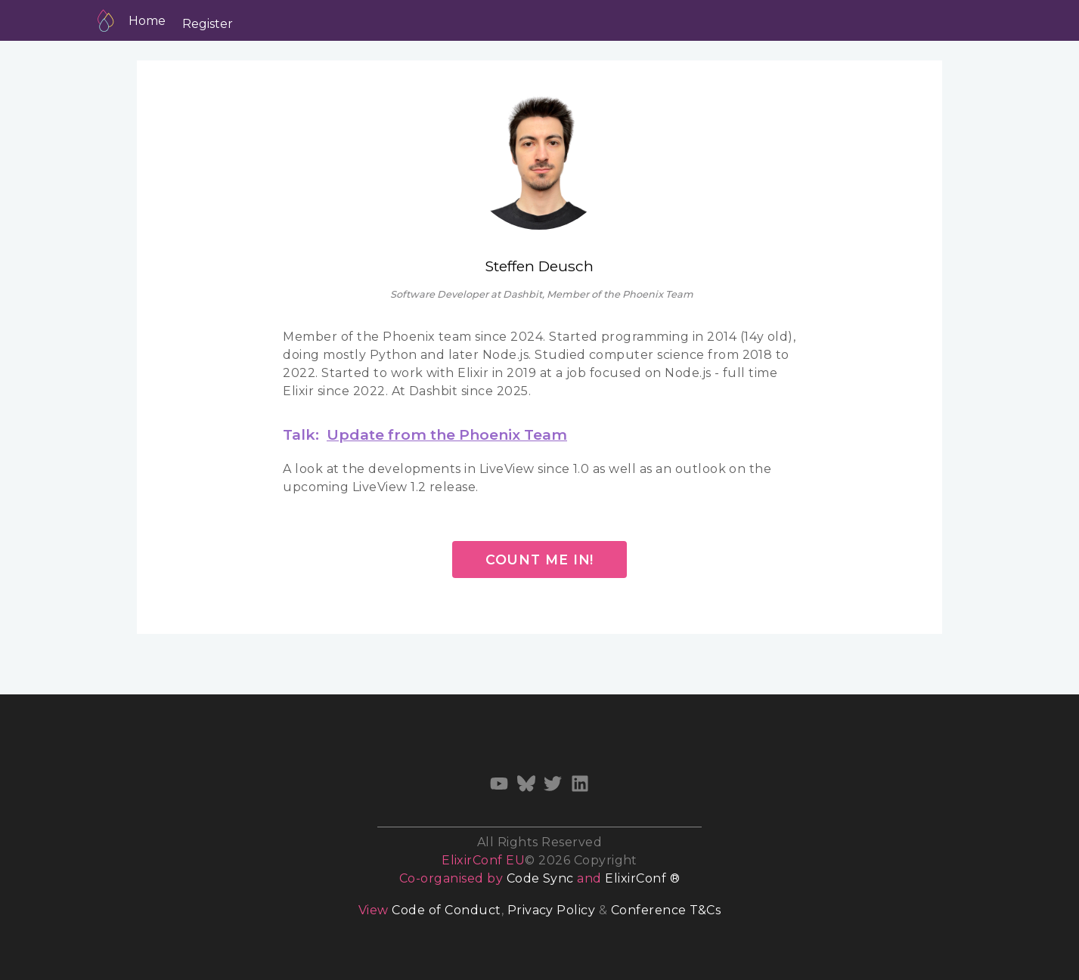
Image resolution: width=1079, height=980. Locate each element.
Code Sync (540, 878)
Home (147, 21)
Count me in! (539, 559)
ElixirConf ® (642, 878)
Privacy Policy (551, 910)
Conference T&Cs (666, 910)
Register (207, 24)
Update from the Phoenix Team (447, 434)
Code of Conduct (446, 910)
